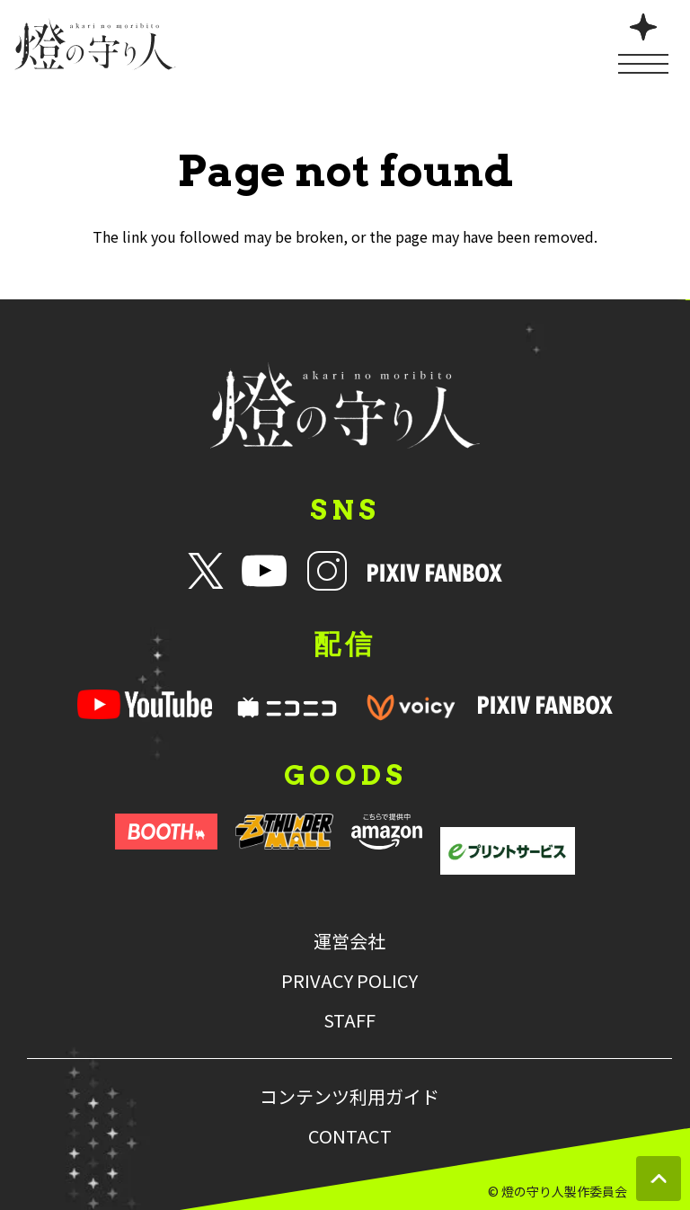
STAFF (349, 1020)
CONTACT (350, 1136)
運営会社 (349, 941)
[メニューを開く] (643, 42)
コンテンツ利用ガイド (349, 1097)
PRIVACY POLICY (349, 981)
